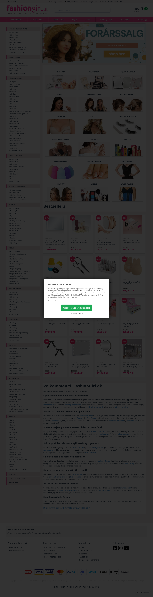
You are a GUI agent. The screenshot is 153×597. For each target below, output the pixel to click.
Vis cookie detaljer (76, 313)
